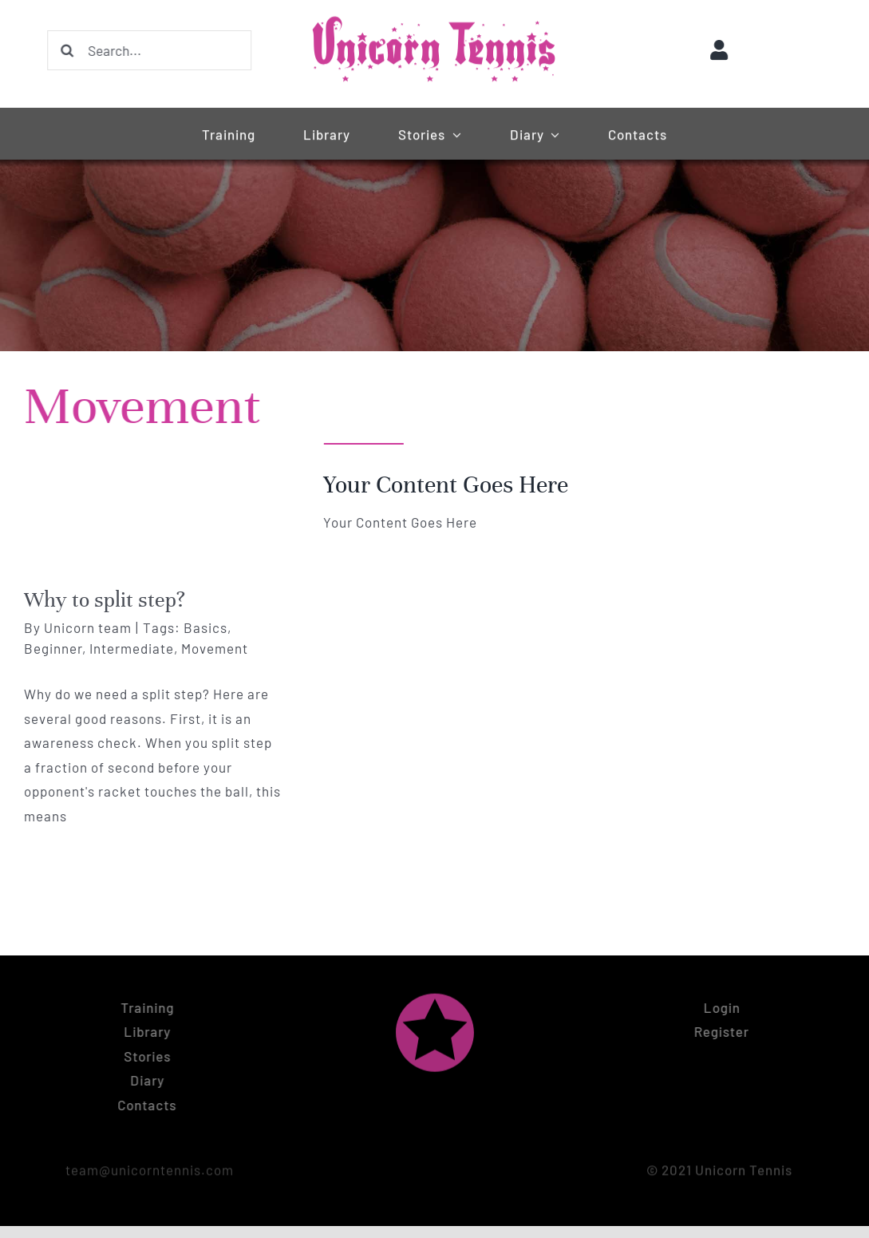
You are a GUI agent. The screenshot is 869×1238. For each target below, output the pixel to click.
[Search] (65, 50)
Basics (205, 627)
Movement (214, 648)
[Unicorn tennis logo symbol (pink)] (435, 994)
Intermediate (131, 648)
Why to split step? (104, 600)
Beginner (53, 648)
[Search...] (147, 50)
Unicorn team (88, 627)
